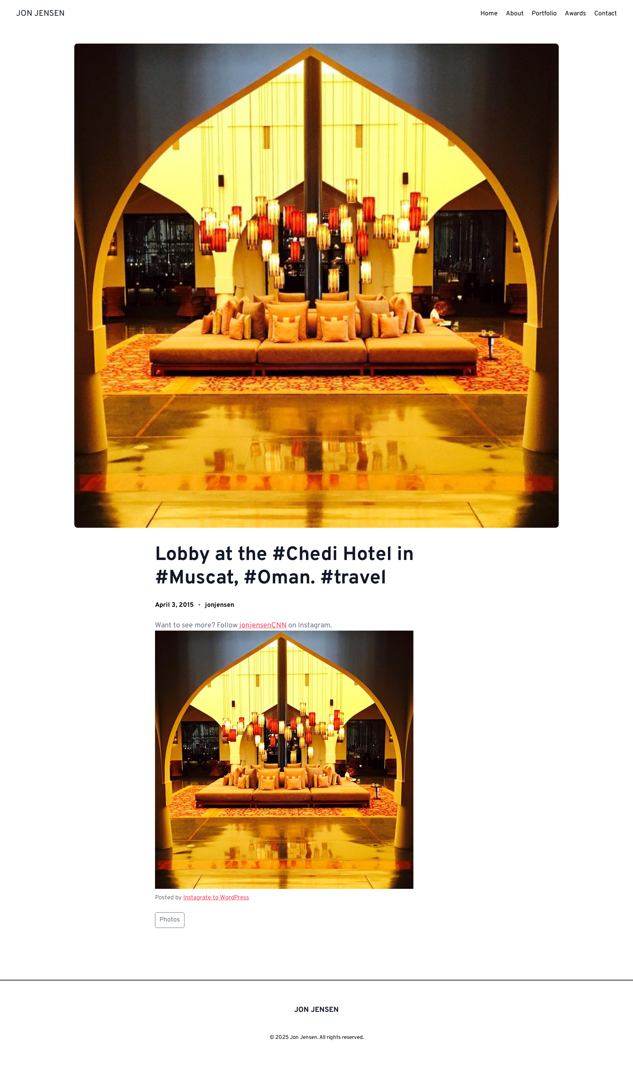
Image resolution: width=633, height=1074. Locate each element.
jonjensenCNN (263, 625)
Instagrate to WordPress (216, 898)
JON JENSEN (40, 13)
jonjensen (219, 605)
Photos (169, 920)
